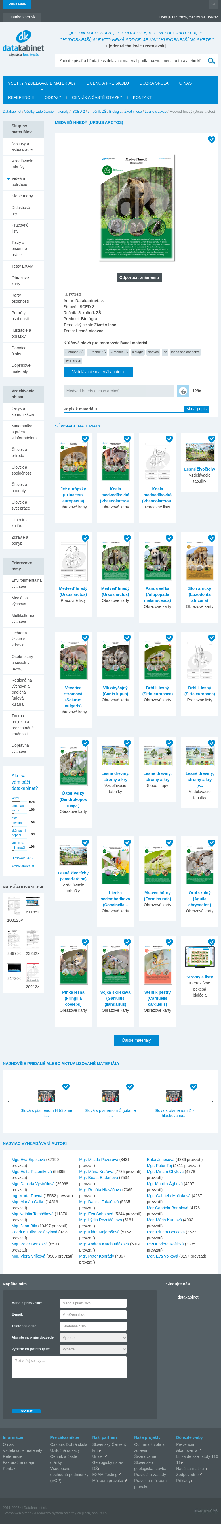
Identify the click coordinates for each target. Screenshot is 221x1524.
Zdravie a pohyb (20, 540)
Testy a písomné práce (19, 248)
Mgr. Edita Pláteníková (32, 1171)
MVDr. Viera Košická (165, 1244)
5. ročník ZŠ (97, 112)
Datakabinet (12, 112)
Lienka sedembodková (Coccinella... (115, 898)
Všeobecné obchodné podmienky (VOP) (69, 1474)
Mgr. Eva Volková (162, 1256)
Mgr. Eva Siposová (28, 1159)
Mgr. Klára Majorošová (99, 1232)
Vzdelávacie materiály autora (98, 371)
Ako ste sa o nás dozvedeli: (34, 1337)
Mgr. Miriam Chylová (165, 1171)
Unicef (98, 1456)
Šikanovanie (145, 1456)
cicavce (153, 352)
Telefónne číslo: (24, 1326)
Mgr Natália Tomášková (33, 1214)
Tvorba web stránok (18, 1513)
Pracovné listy (20, 228)
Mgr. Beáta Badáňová (98, 1177)
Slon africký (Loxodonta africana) (199, 594)
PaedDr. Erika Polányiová (34, 1232)
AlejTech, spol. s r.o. (92, 1513)
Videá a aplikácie (19, 181)
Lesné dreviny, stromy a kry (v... (200, 779)
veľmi (15, 798)
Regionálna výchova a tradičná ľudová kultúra (22, 692)
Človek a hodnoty (19, 487)
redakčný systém (50, 1513)
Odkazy (53, 97)
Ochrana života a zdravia (19, 639)
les (165, 352)
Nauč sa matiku (190, 1468)
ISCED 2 (78, 112)
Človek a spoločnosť (21, 470)
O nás (185, 83)
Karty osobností (20, 298)
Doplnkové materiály (21, 368)
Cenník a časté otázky (97, 97)
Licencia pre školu (107, 83)
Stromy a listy (199, 977)
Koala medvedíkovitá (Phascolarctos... (116, 495)
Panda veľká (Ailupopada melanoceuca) (157, 594)
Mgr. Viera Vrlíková (28, 1256)
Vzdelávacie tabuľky (22, 164)
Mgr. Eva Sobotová (96, 1214)
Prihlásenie (17, 4)
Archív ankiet (21, 866)
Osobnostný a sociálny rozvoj (22, 662)
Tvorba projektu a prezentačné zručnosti (23, 724)
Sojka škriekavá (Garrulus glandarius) (115, 998)
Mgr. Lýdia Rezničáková (100, 1220)
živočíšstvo (73, 360)
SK (213, 4)
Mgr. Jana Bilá (24, 1226)
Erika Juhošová (161, 1159)
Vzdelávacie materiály (22, 1450)
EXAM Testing (104, 1474)
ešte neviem (17, 820)
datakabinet (188, 1297)
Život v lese (133, 112)
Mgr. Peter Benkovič (29, 1244)
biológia (138, 352)
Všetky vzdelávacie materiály (42, 83)
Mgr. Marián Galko (28, 1201)
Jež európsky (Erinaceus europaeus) (73, 495)
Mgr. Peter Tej (159, 1165)
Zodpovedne (187, 1474)
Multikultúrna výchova (23, 618)
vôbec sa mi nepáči (18, 845)
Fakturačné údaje (18, 1462)
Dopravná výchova (20, 748)
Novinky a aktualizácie (22, 146)
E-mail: (17, 1314)
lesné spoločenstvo (185, 352)
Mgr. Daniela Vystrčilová (33, 1183)
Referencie (21, 97)
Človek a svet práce (21, 505)
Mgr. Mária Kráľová (96, 1171)
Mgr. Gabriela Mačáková (169, 1195)
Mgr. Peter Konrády (96, 1256)
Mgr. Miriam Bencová (166, 1232)
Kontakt (142, 97)
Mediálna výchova (20, 601)
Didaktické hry (21, 210)
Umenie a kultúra (20, 522)
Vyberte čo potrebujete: (31, 1349)
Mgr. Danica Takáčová (99, 1201)
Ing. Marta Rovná (27, 1195)
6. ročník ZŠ (119, 352)
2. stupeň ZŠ (74, 352)
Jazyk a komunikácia (23, 411)
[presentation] (55, 1392)
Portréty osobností (20, 315)
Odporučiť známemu (139, 277)
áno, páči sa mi (18, 808)
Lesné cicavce (156, 112)
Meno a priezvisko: (27, 1303)
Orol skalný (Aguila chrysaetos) (199, 898)
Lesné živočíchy (199, 469)
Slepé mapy (22, 196)
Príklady (183, 1480)
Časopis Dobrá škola (68, 1444)
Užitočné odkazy (65, 1450)
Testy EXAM (22, 266)
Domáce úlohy (19, 351)
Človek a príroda (19, 452)
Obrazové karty (20, 280)
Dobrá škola (154, 83)
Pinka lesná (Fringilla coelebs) (73, 998)
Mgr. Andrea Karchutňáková (104, 1244)
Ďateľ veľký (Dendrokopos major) (73, 799)
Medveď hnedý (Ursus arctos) (92, 391)
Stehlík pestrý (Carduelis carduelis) (157, 998)
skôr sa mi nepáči (19, 833)
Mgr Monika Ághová (165, 1183)
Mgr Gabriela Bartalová (167, 1208)
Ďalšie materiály (136, 1040)
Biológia (115, 112)
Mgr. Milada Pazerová (98, 1159)
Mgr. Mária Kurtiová (164, 1220)
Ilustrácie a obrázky (21, 333)
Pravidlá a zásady (150, 1474)
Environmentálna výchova (27, 583)
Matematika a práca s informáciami (24, 432)
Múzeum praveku (107, 1480)
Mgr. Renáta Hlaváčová (100, 1189)
